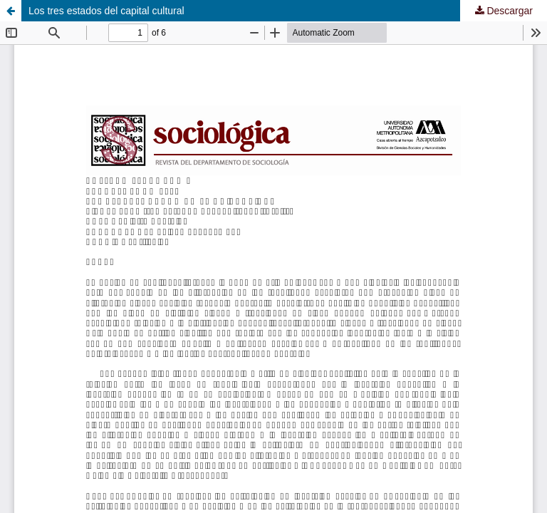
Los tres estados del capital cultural (106, 10)
